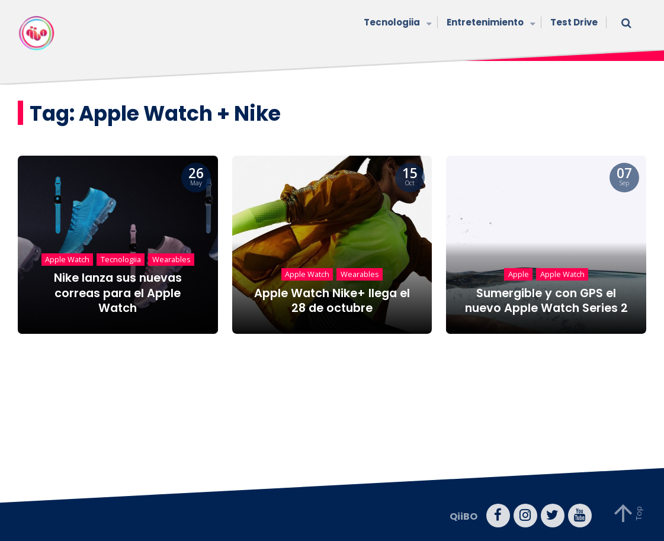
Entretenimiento (490, 23)
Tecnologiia (396, 23)
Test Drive (574, 22)
